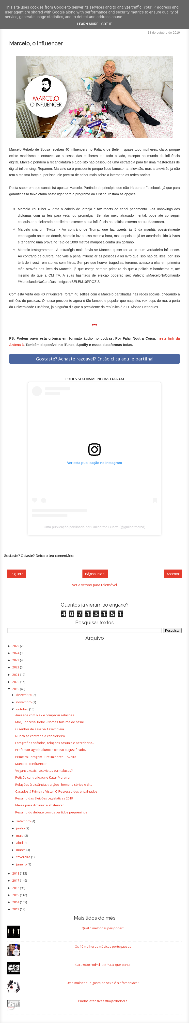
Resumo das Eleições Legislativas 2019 (44, 798)
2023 (16, 660)
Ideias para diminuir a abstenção (39, 805)
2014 (16, 902)
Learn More (87, 24)
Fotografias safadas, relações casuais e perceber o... (54, 743)
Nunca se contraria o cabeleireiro (40, 736)
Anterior (173, 573)
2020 (16, 681)
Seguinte (16, 573)
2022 (16, 667)
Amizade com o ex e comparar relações (44, 715)
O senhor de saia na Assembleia (39, 729)
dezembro (24, 694)
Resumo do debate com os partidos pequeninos (51, 812)
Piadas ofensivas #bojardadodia (102, 1001)
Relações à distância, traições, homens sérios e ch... (54, 784)
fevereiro (23, 857)
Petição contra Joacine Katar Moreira (42, 777)
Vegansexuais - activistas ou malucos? (44, 770)
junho (21, 828)
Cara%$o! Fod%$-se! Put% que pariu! (102, 964)
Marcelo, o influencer (31, 763)
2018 (16, 873)
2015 (16, 895)
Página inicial (95, 573)
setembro (24, 821)
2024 (16, 653)
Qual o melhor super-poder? (103, 928)
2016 (16, 888)
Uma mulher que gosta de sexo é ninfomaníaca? (103, 983)
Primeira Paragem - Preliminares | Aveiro (45, 757)
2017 (16, 880)
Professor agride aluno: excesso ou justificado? (50, 749)
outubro (22, 709)
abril (20, 842)
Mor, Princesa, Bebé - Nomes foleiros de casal (49, 722)
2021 (16, 674)
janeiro (22, 864)
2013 (16, 909)
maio (20, 835)
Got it (106, 24)
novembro (24, 702)
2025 (16, 646)
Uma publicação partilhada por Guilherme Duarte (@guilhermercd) (94, 527)
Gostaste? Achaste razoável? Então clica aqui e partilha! (94, 359)
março (21, 850)
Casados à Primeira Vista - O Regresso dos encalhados (56, 791)
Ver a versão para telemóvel (94, 585)
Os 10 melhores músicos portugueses (103, 946)
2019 (16, 689)
